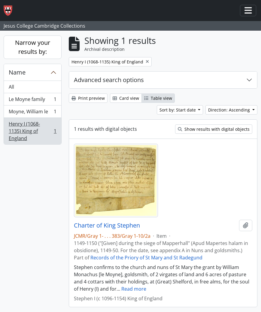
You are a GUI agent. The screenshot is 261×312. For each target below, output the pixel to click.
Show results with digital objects (214, 129)
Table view (158, 98)
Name (17, 72)
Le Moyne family (32, 101)
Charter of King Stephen (107, 225)
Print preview (88, 98)
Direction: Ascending (229, 110)
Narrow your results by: (32, 47)
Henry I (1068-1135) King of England (32, 131)
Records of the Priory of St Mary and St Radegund (146, 257)
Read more (133, 289)
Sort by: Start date (178, 110)
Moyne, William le (32, 113)
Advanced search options (109, 80)
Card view (126, 98)
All (11, 87)
